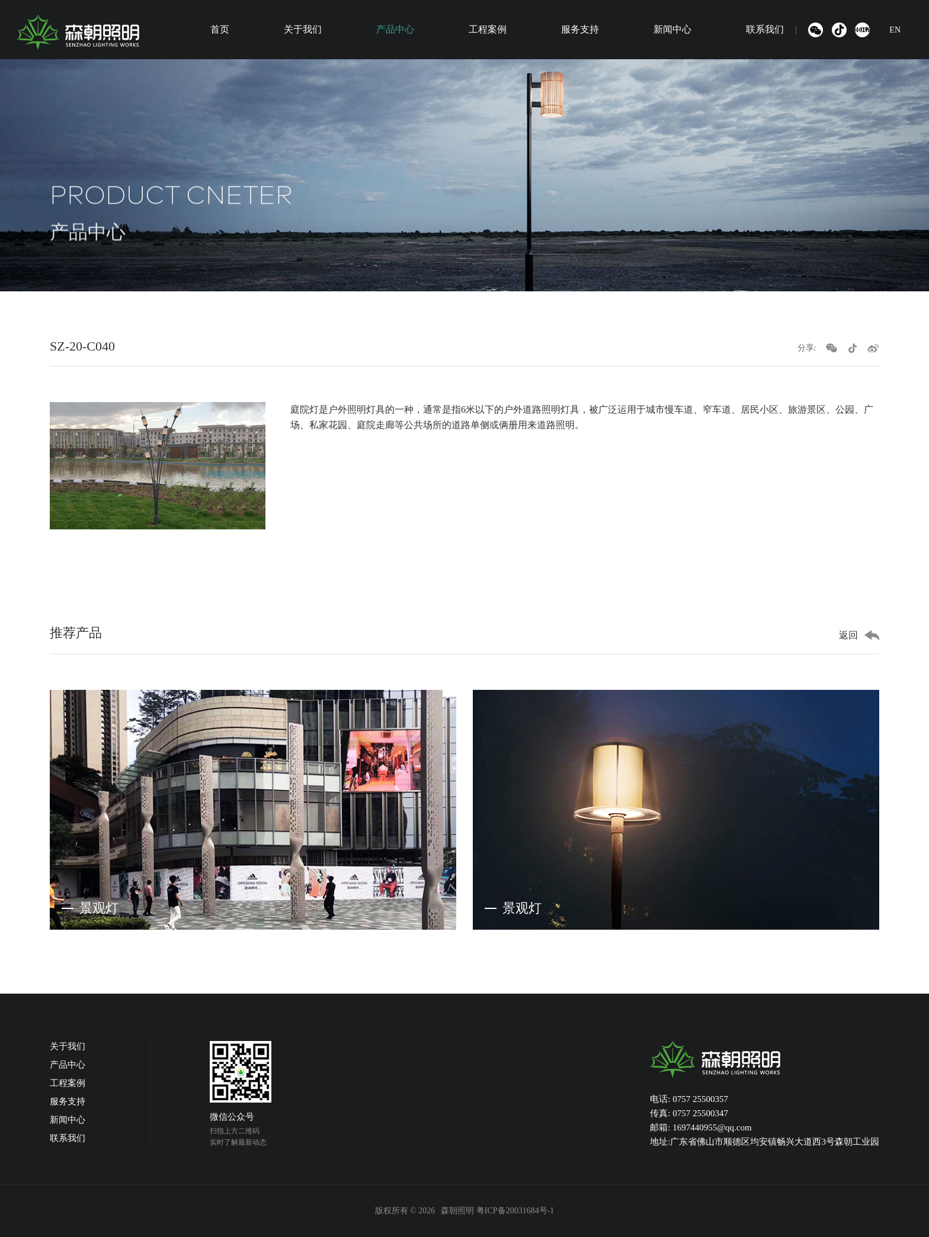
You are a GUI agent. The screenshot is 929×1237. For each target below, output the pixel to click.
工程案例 (488, 29)
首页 (219, 29)
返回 (848, 635)
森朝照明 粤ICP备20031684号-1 (497, 1210)
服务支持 (580, 29)
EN (895, 29)
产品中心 (395, 29)
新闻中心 (672, 29)
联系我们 (765, 29)
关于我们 (303, 29)
